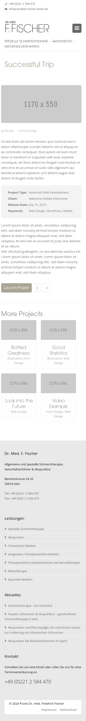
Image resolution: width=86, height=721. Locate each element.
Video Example (58, 403)
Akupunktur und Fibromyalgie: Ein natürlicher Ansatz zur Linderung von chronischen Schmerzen (42, 629)
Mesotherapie (17, 571)
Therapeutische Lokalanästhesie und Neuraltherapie (44, 562)
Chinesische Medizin (22, 546)
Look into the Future (19, 403)
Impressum (49, 710)
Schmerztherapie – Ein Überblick (30, 606)
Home (8, 76)
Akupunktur (16, 537)
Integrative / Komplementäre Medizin (33, 554)
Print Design (29, 131)
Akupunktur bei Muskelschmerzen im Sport (37, 641)
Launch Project (16, 287)
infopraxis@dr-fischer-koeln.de (28, 9)
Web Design (19, 412)
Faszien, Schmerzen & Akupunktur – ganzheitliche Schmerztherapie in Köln (40, 616)
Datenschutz (68, 710)
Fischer (9, 131)
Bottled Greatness (19, 350)
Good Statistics (58, 350)
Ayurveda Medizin (20, 579)
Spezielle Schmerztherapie (26, 529)
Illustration (14, 358)
